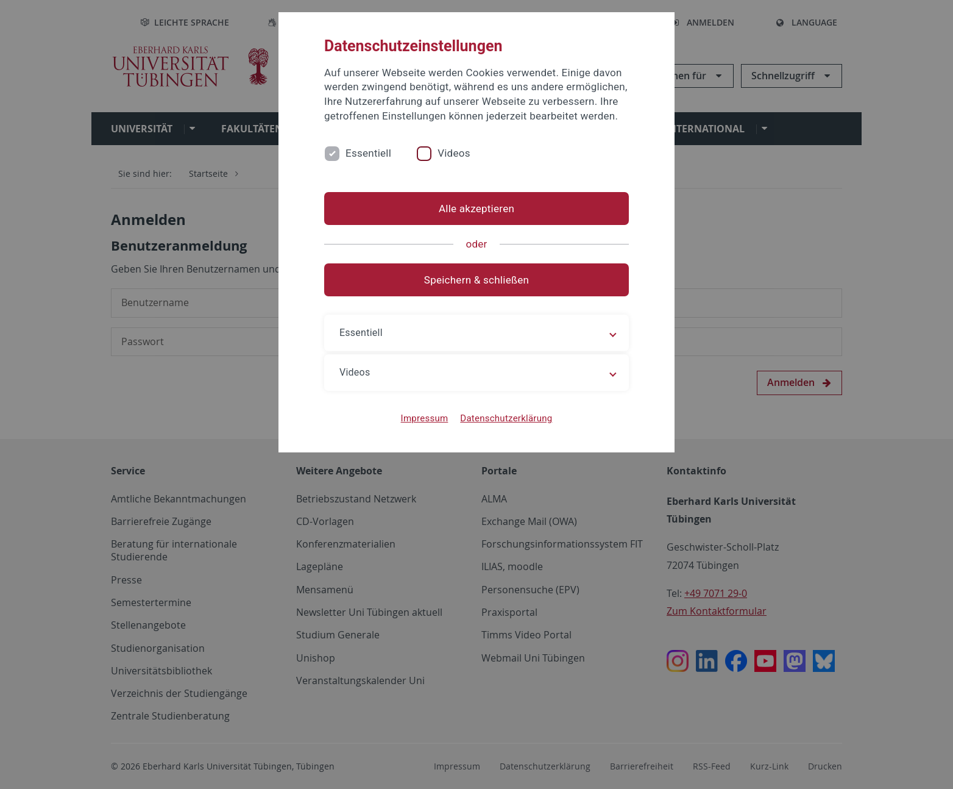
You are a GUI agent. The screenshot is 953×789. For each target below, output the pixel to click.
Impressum (424, 418)
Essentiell (368, 153)
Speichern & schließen (476, 280)
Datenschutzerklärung (506, 418)
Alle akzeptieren (476, 208)
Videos (454, 153)
